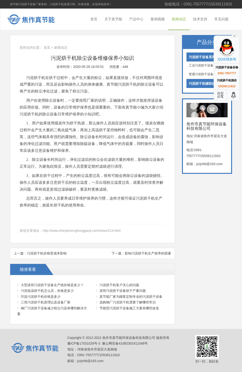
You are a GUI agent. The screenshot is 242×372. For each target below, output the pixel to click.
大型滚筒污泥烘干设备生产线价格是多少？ (52, 285)
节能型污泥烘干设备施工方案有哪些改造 (129, 308)
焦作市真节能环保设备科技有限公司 (34, 19)
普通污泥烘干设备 (207, 74)
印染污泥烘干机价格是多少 (40, 296)
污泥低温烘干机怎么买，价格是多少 (47, 291)
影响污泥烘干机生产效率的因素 (148, 253)
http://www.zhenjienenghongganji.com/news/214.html (82, 230)
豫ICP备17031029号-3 (83, 343)
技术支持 (200, 19)
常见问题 (221, 19)
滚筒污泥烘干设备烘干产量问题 (122, 291)
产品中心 (136, 19)
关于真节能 (113, 19)
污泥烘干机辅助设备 (207, 83)
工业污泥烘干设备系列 (207, 65)
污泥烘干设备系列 (207, 57)
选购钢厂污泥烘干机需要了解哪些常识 (127, 302)
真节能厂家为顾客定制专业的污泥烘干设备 (130, 296)
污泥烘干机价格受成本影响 (47, 253)
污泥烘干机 (127, 84)
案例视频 (158, 19)
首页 (93, 19)
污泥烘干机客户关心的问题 (119, 285)
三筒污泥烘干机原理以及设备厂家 (45, 302)
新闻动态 (179, 19)
